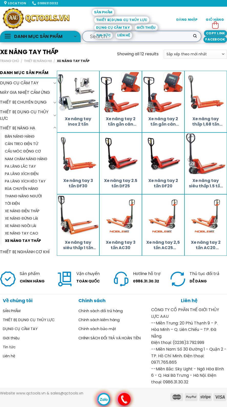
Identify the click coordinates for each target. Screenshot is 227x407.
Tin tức (103, 35)
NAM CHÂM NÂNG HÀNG (26, 158)
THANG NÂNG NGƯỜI (23, 195)
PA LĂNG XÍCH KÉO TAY (25, 181)
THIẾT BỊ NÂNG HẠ (38, 61)
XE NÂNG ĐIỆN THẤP (22, 210)
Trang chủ (9, 61)
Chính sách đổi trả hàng (100, 310)
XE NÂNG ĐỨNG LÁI (21, 218)
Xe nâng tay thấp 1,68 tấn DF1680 (205, 121)
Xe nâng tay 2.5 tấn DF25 (120, 183)
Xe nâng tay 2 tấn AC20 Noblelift (206, 245)
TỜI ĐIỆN (12, 203)
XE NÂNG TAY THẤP (23, 240)
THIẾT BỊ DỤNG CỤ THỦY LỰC (121, 19)
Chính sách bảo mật (97, 328)
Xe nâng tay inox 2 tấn (78, 121)
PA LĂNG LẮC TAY (20, 166)
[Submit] (195, 36)
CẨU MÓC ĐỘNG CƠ (23, 151)
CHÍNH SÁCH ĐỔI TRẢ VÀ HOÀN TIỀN (109, 338)
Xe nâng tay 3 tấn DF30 (78, 183)
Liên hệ (123, 35)
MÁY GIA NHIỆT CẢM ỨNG (25, 92)
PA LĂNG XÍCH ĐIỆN (21, 173)
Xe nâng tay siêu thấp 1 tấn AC (78, 245)
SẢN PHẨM (103, 12)
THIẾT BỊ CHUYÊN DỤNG (23, 102)
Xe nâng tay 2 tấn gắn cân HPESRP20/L (121, 121)
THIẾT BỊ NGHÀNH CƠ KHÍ (25, 252)
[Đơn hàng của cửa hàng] (195, 54)
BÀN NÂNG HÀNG (20, 136)
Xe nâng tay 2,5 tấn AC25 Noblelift (163, 245)
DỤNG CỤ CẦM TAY (113, 27)
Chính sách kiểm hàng (99, 319)
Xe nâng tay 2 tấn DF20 (163, 183)
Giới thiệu (146, 27)
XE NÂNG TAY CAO (21, 233)
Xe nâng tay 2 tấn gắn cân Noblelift (163, 121)
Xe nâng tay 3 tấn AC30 (121, 245)
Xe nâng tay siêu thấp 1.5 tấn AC (206, 183)
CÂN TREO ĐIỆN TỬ (21, 143)
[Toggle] (55, 83)
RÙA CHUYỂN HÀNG (21, 188)
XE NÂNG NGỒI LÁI (20, 225)
